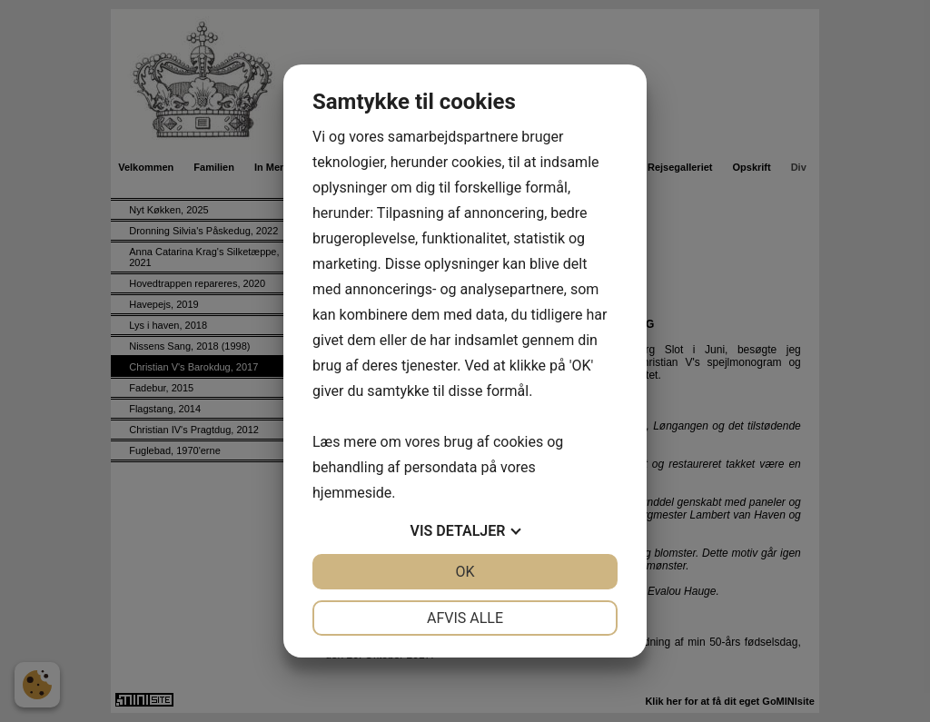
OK (464, 571)
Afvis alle (465, 618)
